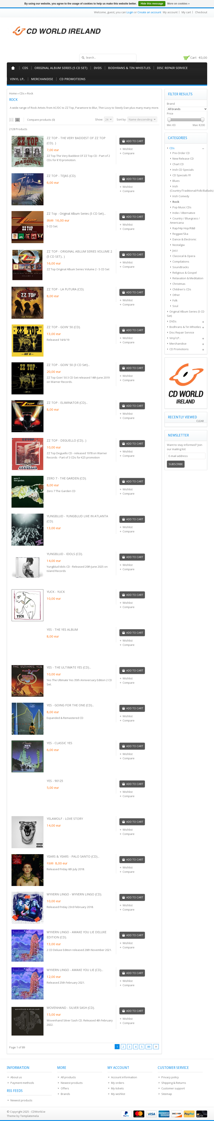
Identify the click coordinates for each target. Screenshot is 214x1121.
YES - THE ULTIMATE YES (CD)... (69, 667)
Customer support (173, 1088)
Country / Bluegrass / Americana (185, 220)
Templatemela (29, 1116)
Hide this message (152, 3)
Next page (156, 1046)
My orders (117, 1083)
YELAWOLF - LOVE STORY (65, 819)
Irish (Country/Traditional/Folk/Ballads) (187, 188)
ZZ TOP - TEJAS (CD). (61, 176)
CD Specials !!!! (181, 175)
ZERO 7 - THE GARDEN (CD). (67, 478)
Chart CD (178, 164)
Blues (176, 181)
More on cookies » (178, 3)
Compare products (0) (41, 120)
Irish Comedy (180, 196)
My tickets (117, 1088)
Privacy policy (170, 1077)
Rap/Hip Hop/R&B (183, 228)
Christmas (178, 284)
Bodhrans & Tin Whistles (129, 68)
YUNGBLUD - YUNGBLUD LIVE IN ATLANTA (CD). (77, 518)
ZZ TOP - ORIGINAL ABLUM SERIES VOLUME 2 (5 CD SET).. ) (79, 254)
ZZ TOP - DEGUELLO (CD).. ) (66, 440)
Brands (65, 1094)
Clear (200, 421)
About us (16, 1077)
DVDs (98, 68)
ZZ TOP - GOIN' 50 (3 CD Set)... (68, 365)
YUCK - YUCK (56, 592)
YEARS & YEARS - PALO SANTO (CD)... (73, 856)
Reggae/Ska (180, 234)
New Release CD (183, 158)
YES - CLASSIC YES (59, 743)
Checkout (201, 12)
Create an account (149, 12)
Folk (175, 300)
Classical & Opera (183, 256)
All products (68, 1077)
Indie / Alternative (183, 213)
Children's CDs (181, 289)
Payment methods (22, 1083)
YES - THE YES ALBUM (62, 629)
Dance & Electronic (184, 239)
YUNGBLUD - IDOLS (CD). (65, 554)
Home (13, 67)
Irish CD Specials (183, 170)
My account (170, 12)
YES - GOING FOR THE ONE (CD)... (70, 705)
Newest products (21, 1100)
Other (176, 295)
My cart (186, 12)
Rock (30, 93)
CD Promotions (72, 79)
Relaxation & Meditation (187, 278)
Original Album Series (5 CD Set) (61, 68)
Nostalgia (178, 245)
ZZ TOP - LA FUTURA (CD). (65, 289)
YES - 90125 (55, 781)
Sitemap (166, 1094)
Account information (124, 1077)
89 (148, 1047)
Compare (126, 153)
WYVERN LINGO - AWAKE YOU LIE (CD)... (75, 970)
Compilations (180, 261)
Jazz (175, 250)
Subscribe (176, 464)
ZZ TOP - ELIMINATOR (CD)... (67, 403)
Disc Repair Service (172, 68)
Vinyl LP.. (17, 79)
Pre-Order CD (181, 153)
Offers (65, 1088)
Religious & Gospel (184, 273)
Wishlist (126, 149)
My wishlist (118, 1094)
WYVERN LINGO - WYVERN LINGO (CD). (74, 894)
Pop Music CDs (181, 207)
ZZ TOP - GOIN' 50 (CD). (64, 327)
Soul (175, 306)
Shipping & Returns (173, 1083)
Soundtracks (180, 267)
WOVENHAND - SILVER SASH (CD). (71, 1008)
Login (130, 12)
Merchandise (42, 79)
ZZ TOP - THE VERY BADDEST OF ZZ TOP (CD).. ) (76, 140)
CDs (25, 68)
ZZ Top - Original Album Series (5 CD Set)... (76, 214)
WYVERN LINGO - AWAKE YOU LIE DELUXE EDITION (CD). (76, 934)
